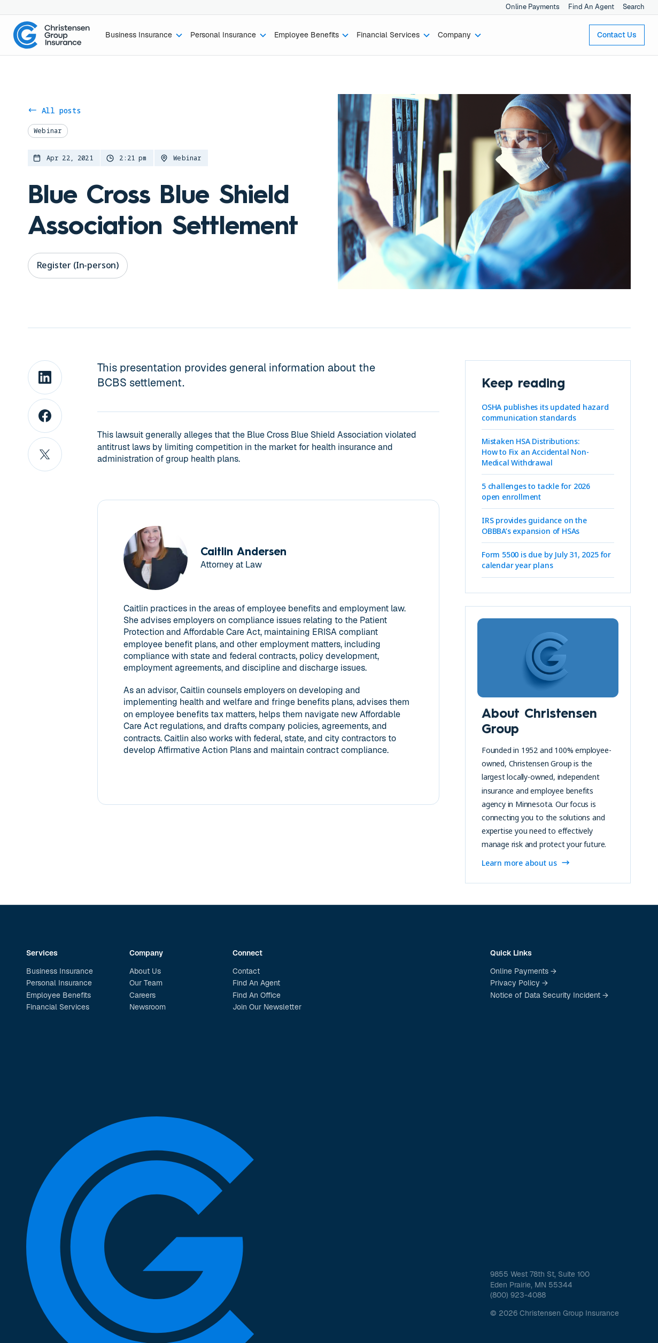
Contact (246, 971)
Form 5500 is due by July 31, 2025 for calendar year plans (546, 559)
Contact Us (617, 35)
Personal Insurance (59, 983)
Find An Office (257, 995)
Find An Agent (591, 6)
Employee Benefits (58, 995)
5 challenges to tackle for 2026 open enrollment (536, 491)
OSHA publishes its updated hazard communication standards (545, 412)
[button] (144, 35)
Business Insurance (59, 971)
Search (634, 6)
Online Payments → (523, 971)
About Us (145, 971)
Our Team (145, 983)
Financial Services (57, 1007)
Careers (142, 995)
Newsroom (147, 1007)
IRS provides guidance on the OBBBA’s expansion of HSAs (534, 525)
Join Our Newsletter (267, 1007)
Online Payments (533, 6)
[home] (51, 35)
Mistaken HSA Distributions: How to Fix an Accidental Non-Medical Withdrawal (535, 451)
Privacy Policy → (519, 983)
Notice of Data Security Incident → (549, 995)
